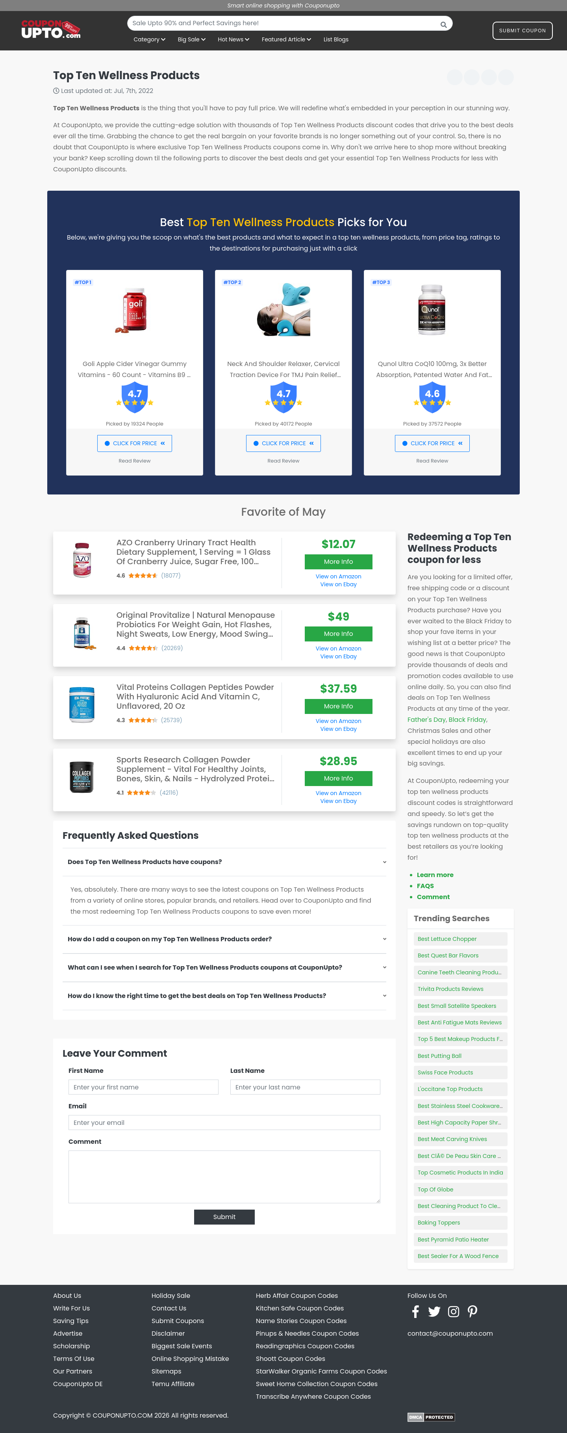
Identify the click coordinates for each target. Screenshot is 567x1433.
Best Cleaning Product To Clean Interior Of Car (481, 1206)
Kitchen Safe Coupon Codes (300, 1308)
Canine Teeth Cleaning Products (462, 972)
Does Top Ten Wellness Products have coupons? (145, 861)
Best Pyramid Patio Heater (453, 1239)
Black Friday (467, 719)
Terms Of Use (73, 1358)
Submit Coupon (522, 32)
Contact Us (169, 1308)
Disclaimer (168, 1333)
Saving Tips (71, 1320)
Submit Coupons (178, 1320)
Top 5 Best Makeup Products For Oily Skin (473, 1039)
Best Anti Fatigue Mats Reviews (460, 1022)
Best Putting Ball (439, 1056)
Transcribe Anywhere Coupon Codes (313, 1396)
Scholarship (71, 1346)
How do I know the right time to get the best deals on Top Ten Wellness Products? (197, 995)
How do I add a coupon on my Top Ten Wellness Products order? (170, 939)
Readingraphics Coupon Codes (305, 1346)
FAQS (425, 885)
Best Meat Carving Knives (452, 1139)
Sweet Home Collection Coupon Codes (317, 1383)
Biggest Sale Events (182, 1346)
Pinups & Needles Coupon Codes (307, 1333)
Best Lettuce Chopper (447, 939)
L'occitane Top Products (450, 1089)
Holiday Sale (171, 1295)
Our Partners (72, 1371)
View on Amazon (338, 576)
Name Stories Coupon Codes (301, 1320)
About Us (67, 1295)
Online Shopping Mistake (190, 1358)
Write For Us (71, 1308)
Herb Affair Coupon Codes (297, 1295)
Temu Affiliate (173, 1383)
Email (78, 1106)
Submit (224, 1216)
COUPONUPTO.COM (122, 1415)
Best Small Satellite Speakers (457, 1006)
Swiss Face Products (445, 1072)
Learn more (435, 874)
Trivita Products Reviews (451, 989)
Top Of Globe (436, 1189)
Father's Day (427, 719)
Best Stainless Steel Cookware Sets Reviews (477, 1106)
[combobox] (290, 23)
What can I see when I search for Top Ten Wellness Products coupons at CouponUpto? (205, 967)
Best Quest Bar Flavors (448, 955)
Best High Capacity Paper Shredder (466, 1122)
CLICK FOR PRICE (134, 443)
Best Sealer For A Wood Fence (458, 1256)
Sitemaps (167, 1371)
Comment (85, 1141)
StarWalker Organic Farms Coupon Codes (321, 1371)
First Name (86, 1070)
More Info (338, 561)
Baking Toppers (439, 1223)
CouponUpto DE (78, 1383)
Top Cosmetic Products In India (460, 1173)
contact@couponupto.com (450, 1333)
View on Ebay (339, 584)
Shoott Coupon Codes (290, 1358)
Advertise (68, 1333)
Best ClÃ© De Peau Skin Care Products (470, 1156)
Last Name (247, 1070)
